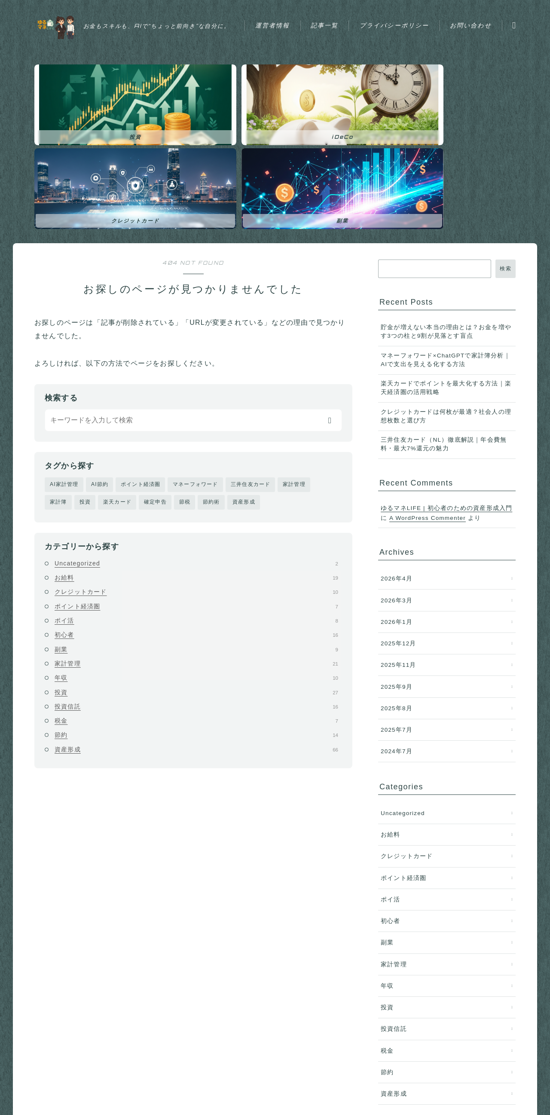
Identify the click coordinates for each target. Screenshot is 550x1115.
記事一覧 (337, 15)
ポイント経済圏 (140, 366)
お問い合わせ (289, 34)
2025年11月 (398, 546)
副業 (196, 531)
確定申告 (155, 384)
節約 (196, 617)
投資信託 (196, 588)
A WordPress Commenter (427, 399)
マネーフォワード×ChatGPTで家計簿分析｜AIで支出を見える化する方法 (445, 241)
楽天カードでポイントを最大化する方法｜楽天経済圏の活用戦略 (446, 269)
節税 (184, 384)
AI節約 (99, 366)
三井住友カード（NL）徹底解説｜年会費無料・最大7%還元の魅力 (444, 325)
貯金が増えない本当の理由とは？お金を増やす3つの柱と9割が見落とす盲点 (446, 212)
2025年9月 (396, 568)
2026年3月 (396, 481)
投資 (85, 384)
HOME (44, 1076)
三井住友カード (250, 366)
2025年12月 (398, 525)
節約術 (211, 384)
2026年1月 (396, 503)
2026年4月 (396, 460)
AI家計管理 (64, 366)
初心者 (196, 516)
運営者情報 (286, 15)
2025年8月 (396, 590)
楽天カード (117, 384)
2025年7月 (396, 611)
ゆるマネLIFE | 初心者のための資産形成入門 (446, 389)
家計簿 (58, 384)
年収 (196, 559)
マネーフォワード (195, 366)
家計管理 (294, 366)
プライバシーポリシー (407, 15)
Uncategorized (196, 445)
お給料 (196, 459)
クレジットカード (196, 473)
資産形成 (243, 384)
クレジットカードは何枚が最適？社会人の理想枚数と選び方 (446, 297)
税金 (196, 602)
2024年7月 (396, 632)
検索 (505, 150)
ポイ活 (196, 502)
